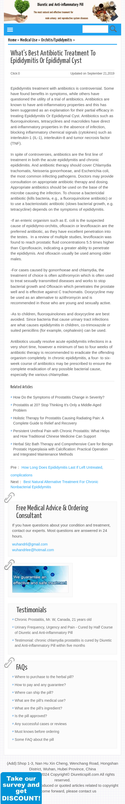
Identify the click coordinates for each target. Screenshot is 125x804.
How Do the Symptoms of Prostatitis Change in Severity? (58, 397)
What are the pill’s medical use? (40, 700)
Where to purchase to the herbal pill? (44, 677)
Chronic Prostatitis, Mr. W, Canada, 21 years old (53, 619)
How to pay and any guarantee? (40, 685)
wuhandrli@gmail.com (30, 544)
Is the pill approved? (31, 716)
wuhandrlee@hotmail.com (33, 550)
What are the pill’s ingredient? (38, 708)
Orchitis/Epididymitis (56, 40)
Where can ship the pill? (34, 692)
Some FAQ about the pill (34, 739)
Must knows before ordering (37, 731)
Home (12, 40)
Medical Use (28, 40)
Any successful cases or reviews (41, 724)
